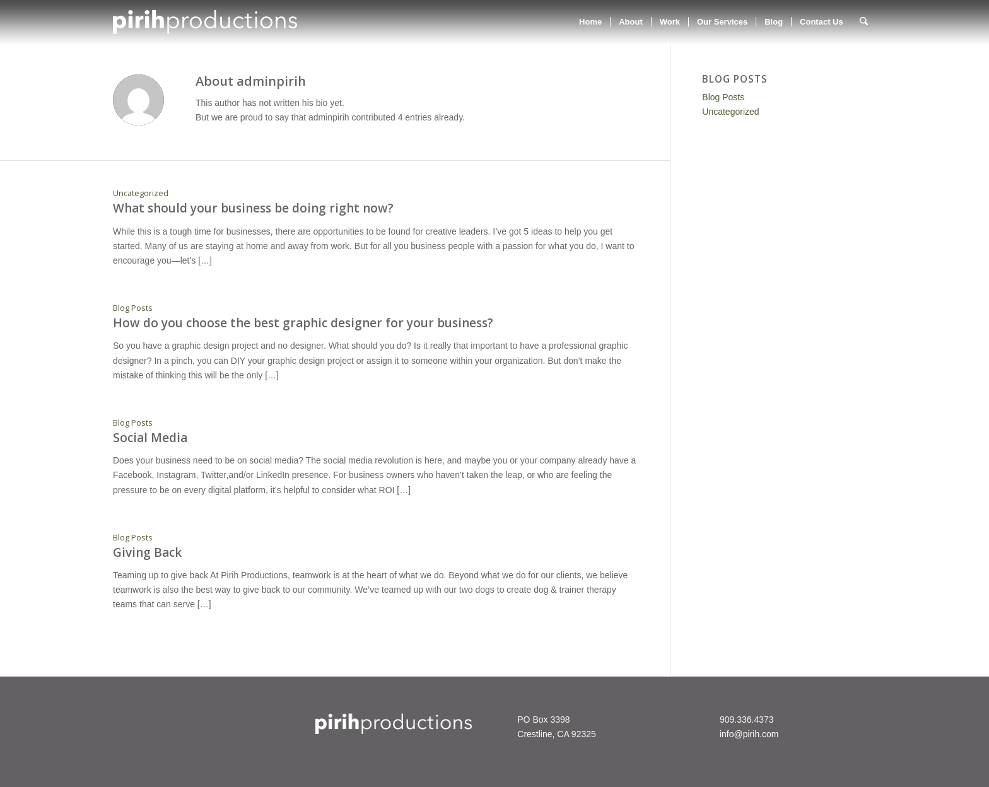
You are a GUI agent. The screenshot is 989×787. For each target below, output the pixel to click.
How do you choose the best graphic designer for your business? (303, 323)
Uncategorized (140, 193)
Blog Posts (133, 308)
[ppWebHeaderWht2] (205, 22)
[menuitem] (590, 22)
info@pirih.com (749, 734)
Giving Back (147, 552)
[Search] (863, 22)
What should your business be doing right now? (253, 208)
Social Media (150, 437)
